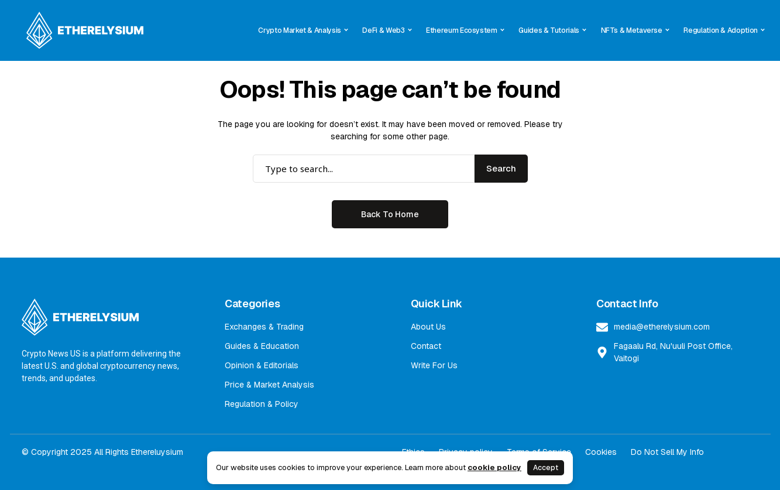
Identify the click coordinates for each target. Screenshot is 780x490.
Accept (545, 467)
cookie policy (494, 467)
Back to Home (390, 214)
